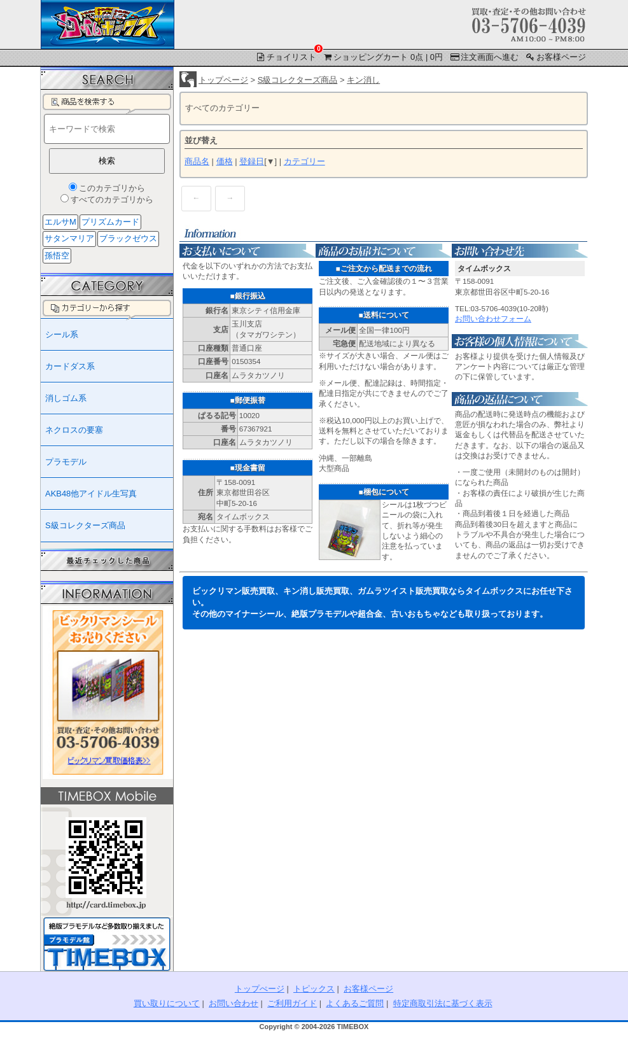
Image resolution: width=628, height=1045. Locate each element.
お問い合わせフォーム (493, 318)
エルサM (60, 222)
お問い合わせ (233, 1003)
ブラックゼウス (128, 238)
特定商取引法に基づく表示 (442, 1003)
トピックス (314, 988)
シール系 (61, 334)
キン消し (363, 80)
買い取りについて (167, 1003)
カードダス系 (70, 366)
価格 (224, 161)
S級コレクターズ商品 (298, 80)
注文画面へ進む (484, 57)
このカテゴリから (112, 188)
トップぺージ (259, 988)
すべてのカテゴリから (112, 199)
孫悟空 (57, 255)
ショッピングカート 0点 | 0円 (382, 57)
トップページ (223, 80)
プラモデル (66, 461)
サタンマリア (69, 238)
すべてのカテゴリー (222, 108)
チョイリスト (286, 56)
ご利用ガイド (292, 1003)
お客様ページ (554, 57)
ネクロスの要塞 (74, 430)
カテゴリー (304, 161)
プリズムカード (110, 222)
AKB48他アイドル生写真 (91, 493)
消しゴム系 (66, 398)
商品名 (197, 161)
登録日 (251, 161)
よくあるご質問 (355, 1003)
